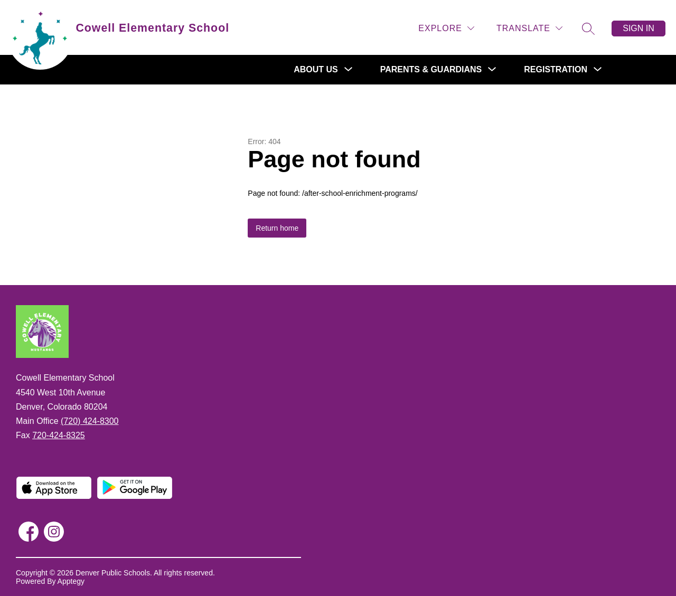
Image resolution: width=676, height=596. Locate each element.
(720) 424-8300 (89, 421)
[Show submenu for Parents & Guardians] (431, 69)
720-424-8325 (58, 435)
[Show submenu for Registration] (555, 69)
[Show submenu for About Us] (316, 69)
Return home (277, 228)
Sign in (638, 28)
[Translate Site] (529, 28)
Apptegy (71, 581)
